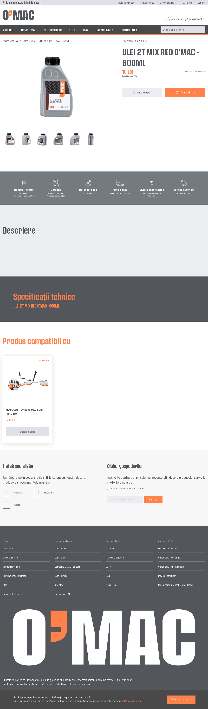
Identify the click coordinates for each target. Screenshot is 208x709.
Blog (5, 585)
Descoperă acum (132, 701)
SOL (108, 575)
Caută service (147, 2)
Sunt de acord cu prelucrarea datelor (128, 488)
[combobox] (183, 29)
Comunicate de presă (13, 594)
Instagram (44, 495)
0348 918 (187, 2)
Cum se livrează (62, 575)
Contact (201, 2)
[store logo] (18, 15)
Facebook (12, 495)
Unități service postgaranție (171, 566)
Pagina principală (10, 40)
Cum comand (61, 548)
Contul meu (176, 19)
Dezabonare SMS (63, 594)
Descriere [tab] (19, 230)
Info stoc (59, 585)
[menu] (104, 30)
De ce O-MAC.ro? (11, 557)
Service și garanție (115, 557)
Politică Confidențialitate (14, 575)
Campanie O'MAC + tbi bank (67, 566)
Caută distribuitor (125, 2)
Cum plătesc (60, 557)
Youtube (11, 507)
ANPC (108, 566)
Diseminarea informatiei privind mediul (176, 585)
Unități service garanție (169, 557)
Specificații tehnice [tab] (44, 296)
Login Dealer (112, 585)
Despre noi (8, 548)
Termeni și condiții (11, 566)
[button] (27, 139)
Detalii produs (27, 431)
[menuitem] (8, 30)
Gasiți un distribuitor (167, 548)
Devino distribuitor (168, 2)
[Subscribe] (153, 499)
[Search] (201, 30)
